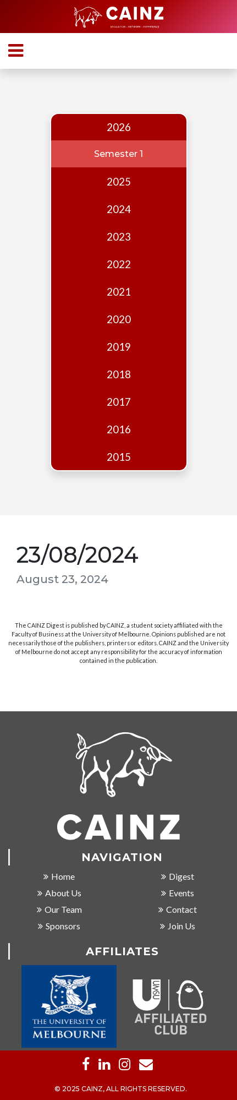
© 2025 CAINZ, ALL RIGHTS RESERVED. (120, 1090)
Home (59, 877)
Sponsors (59, 927)
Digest (177, 877)
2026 (119, 127)
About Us (59, 894)
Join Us (177, 927)
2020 (119, 319)
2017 (119, 402)
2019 (119, 347)
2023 (119, 237)
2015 (119, 457)
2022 (119, 264)
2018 (119, 374)
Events (177, 894)
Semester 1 (118, 154)
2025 (119, 182)
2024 (119, 209)
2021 (119, 292)
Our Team (59, 910)
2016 (119, 429)
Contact (177, 910)
